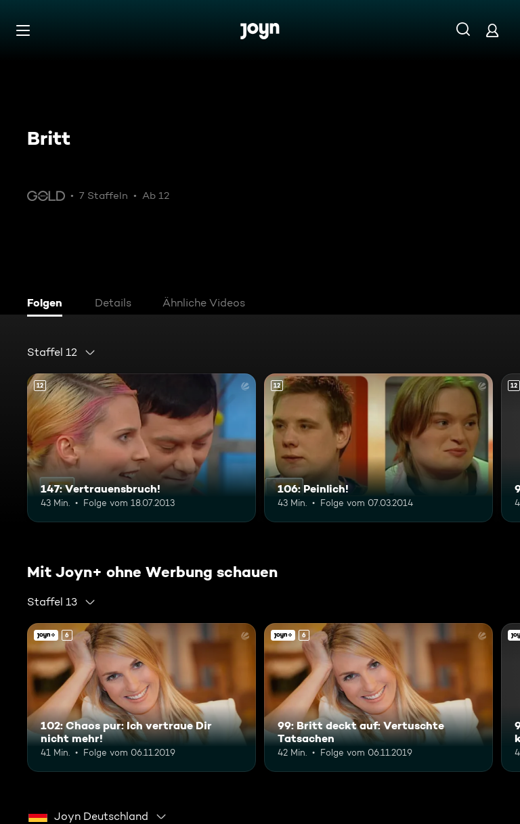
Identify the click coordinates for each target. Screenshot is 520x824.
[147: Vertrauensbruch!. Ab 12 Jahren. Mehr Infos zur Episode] (141, 447)
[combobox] (61, 352)
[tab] (48, 304)
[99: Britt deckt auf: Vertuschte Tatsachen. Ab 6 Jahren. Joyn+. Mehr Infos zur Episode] (378, 697)
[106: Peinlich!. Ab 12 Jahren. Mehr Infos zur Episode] (378, 447)
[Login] (492, 30)
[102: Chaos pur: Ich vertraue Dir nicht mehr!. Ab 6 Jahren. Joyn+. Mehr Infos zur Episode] (141, 697)
